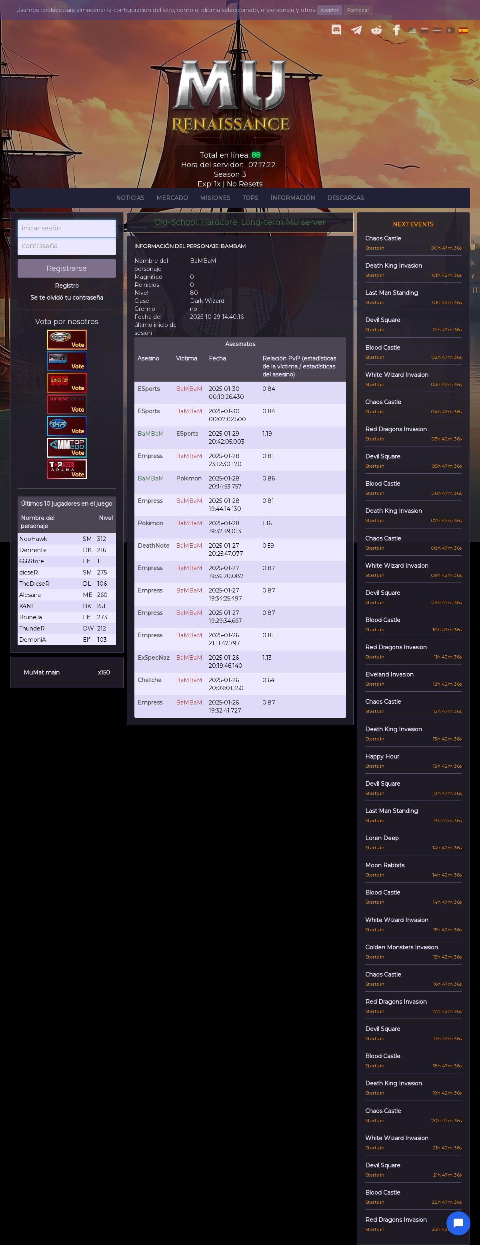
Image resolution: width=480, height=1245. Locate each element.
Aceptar (329, 10)
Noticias (130, 199)
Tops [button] (250, 199)
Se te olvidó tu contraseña (66, 297)
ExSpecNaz (154, 657)
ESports (149, 388)
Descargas (345, 199)
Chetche (150, 680)
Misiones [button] (215, 199)
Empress (150, 456)
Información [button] (292, 199)
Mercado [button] (172, 199)
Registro (67, 285)
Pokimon (189, 478)
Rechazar (358, 10)
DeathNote (154, 545)
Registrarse (66, 268)
